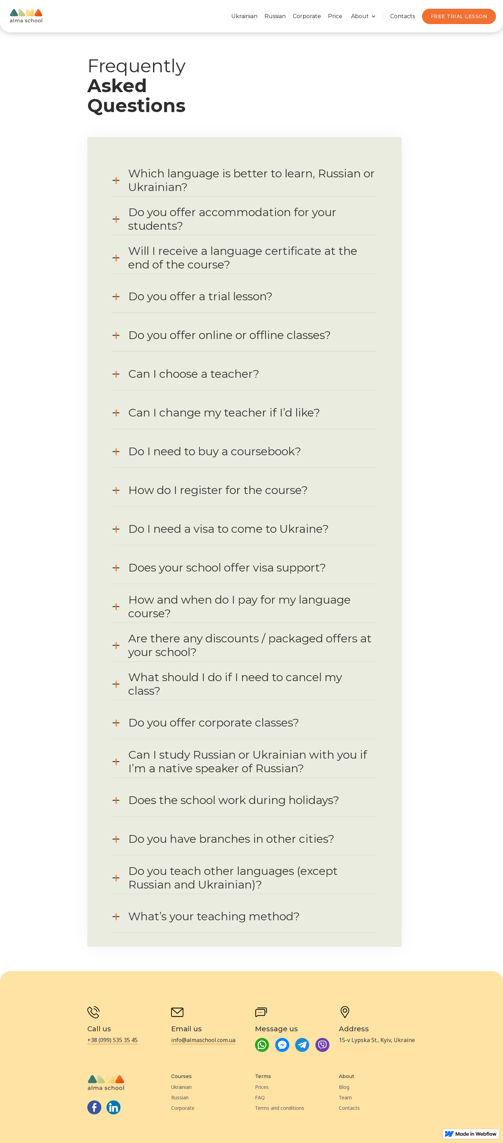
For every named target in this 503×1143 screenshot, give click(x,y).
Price (335, 16)
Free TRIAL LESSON (459, 16)
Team (345, 1097)
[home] (26, 16)
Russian (275, 16)
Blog (344, 1087)
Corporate (307, 16)
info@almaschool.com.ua (203, 1040)
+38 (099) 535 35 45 (112, 1040)
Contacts (402, 16)
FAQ (260, 1097)
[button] (363, 16)
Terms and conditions (279, 1108)
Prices (262, 1087)
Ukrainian (244, 16)
